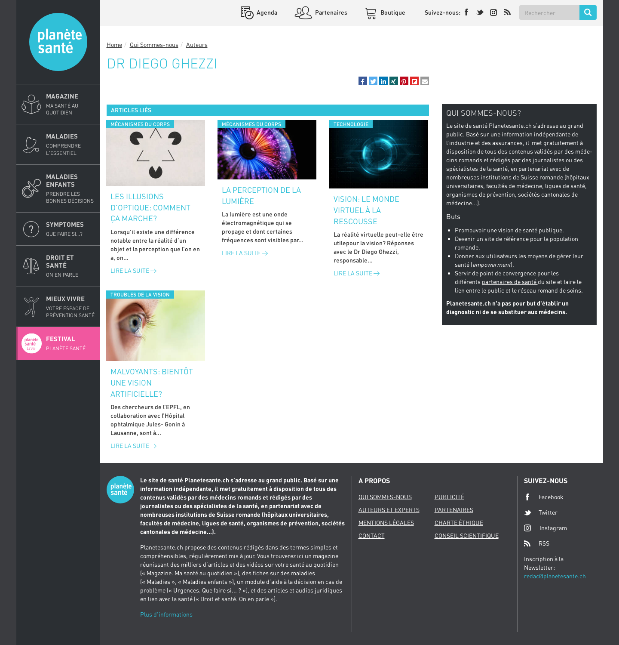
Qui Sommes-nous (154, 44)
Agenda (266, 12)
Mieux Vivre (70, 307)
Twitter (541, 512)
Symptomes (70, 229)
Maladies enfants (70, 188)
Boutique (392, 12)
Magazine (70, 104)
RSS (536, 543)
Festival (70, 343)
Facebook (544, 497)
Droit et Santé (70, 265)
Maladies (70, 144)
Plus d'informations (166, 614)
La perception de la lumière (261, 195)
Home (114, 44)
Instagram (545, 527)
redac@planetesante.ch (555, 576)
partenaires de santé (510, 281)
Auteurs (197, 44)
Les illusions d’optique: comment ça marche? (150, 207)
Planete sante (58, 42)
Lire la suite (133, 270)
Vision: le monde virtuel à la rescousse (366, 209)
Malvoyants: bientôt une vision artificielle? (151, 382)
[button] (363, 81)
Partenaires (330, 12)
